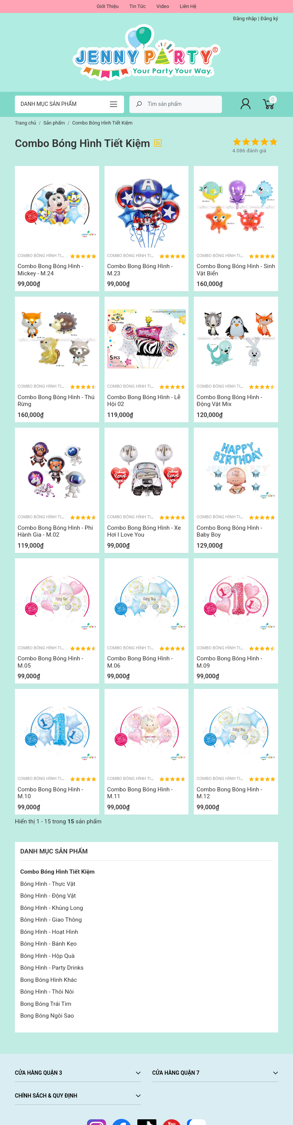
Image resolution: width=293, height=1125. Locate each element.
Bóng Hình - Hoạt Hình (49, 931)
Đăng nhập (245, 18)
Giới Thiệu (108, 6)
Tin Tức (137, 6)
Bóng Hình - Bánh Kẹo (48, 943)
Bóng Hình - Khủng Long (51, 907)
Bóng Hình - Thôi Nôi (47, 991)
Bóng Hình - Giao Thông (51, 919)
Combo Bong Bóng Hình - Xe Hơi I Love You (144, 531)
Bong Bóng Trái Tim (45, 1003)
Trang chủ (25, 123)
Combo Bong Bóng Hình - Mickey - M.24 (50, 269)
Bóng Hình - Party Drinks (52, 967)
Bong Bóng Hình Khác (48, 979)
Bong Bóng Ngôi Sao (47, 1015)
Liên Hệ (188, 6)
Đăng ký (269, 18)
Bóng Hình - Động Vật (48, 895)
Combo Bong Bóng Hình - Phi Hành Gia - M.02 (55, 531)
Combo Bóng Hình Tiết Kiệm (57, 871)
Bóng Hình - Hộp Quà (47, 955)
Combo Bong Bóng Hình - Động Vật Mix (229, 400)
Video (162, 6)
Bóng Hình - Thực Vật (48, 884)
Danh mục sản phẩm (49, 104)
